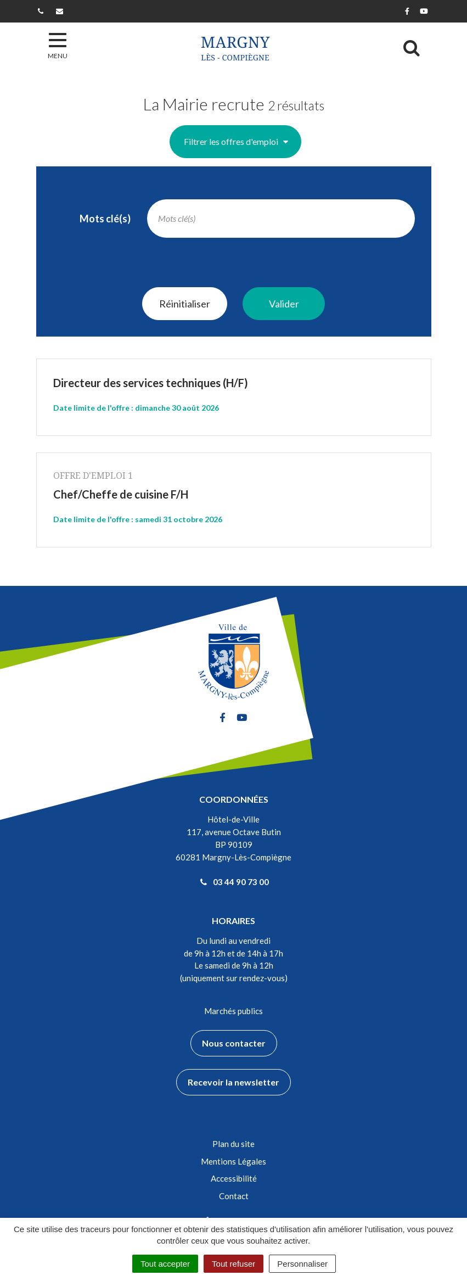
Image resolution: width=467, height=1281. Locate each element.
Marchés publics (233, 1011)
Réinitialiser (184, 304)
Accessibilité (234, 1178)
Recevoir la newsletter (233, 1082)
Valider (284, 304)
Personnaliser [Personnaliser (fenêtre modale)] (302, 1263)
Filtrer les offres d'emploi (236, 141)
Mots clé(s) (105, 218)
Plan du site (233, 1144)
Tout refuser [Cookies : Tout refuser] (233, 1263)
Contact (234, 1196)
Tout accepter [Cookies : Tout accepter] (165, 1263)
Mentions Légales (233, 1161)
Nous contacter (234, 1043)
